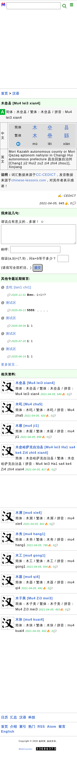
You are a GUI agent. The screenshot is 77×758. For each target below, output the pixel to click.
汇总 (13, 721)
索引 (22, 730)
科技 (31, 721)
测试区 (11, 306)
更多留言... (9, 368)
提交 (37, 271)
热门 (31, 730)
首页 (4, 93)
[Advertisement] (38, 50)
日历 (4, 721)
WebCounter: (26, 753)
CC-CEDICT (46, 174)
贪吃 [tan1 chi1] (18, 291)
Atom (51, 730)
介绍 (13, 730)
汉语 (15, 93)
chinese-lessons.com (28, 180)
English (7, 735)
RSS (41, 730)
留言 (62, 730)
